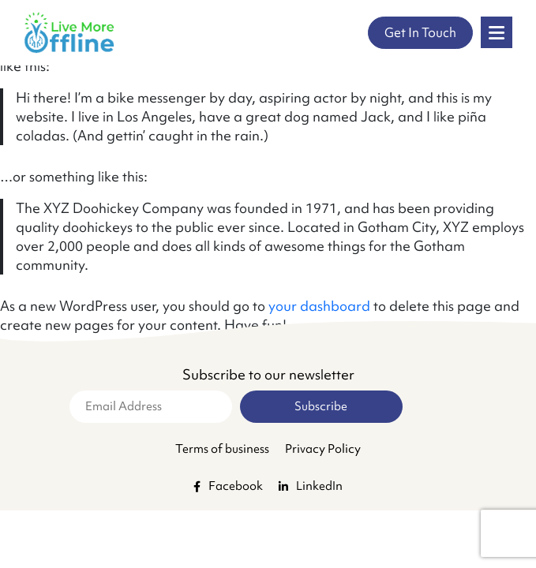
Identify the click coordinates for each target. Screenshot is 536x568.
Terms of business (222, 449)
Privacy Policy (323, 449)
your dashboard (319, 306)
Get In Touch (420, 32)
